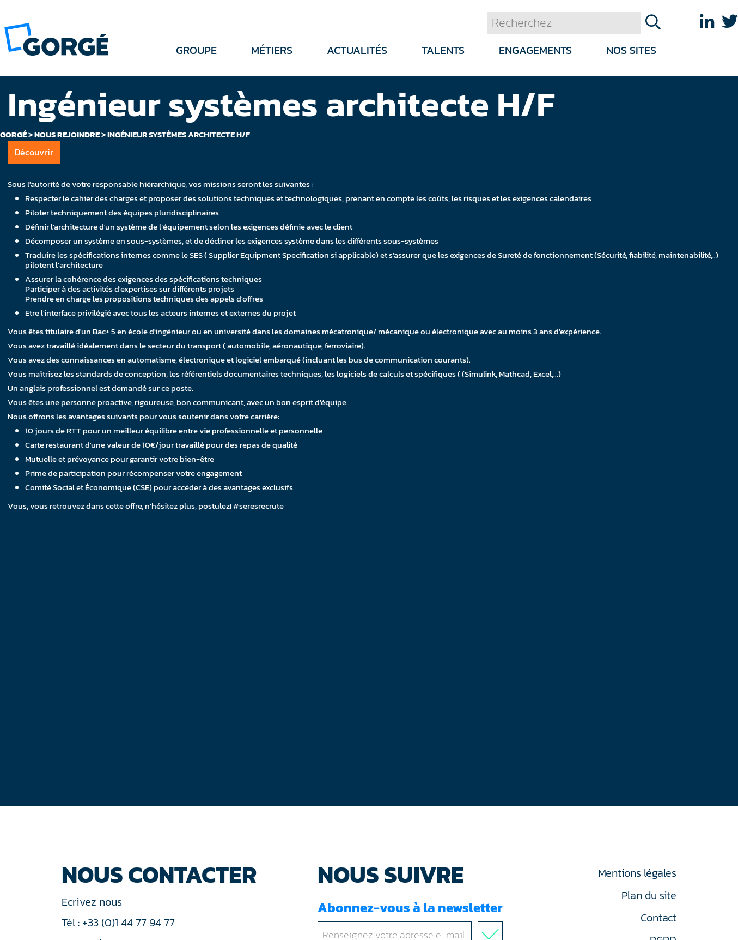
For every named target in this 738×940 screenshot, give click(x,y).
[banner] (56, 38)
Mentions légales (637, 873)
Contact (658, 917)
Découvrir (34, 152)
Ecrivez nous (93, 902)
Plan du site (648, 895)
